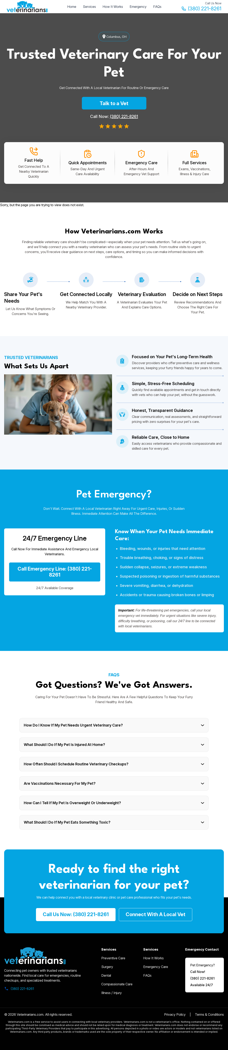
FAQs (157, 7)
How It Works (113, 7)
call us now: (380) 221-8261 (76, 914)
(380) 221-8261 (201, 9)
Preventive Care (113, 958)
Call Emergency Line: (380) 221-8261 (55, 572)
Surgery (107, 967)
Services (89, 7)
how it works (153, 958)
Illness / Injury (111, 993)
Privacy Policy (175, 1014)
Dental (106, 975)
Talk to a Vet (114, 103)
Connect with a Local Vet (155, 914)
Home (71, 7)
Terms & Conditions (209, 1014)
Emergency (138, 7)
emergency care (155, 967)
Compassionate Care (117, 984)
